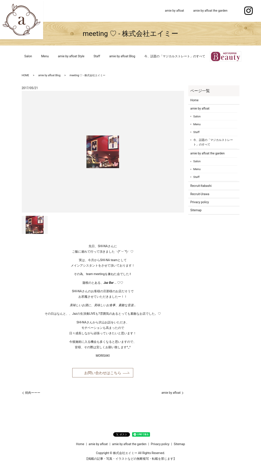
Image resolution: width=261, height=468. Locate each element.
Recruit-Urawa (199, 194)
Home (152, 10)
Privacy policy (199, 202)
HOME (25, 75)
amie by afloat (174, 10)
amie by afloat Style (71, 56)
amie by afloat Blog (122, 56)
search (236, 11)
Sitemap (195, 210)
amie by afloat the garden (210, 10)
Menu (45, 56)
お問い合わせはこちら (102, 373)
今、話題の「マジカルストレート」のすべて (174, 56)
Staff (97, 56)
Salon (28, 56)
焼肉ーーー (32, 393)
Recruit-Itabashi (201, 186)
